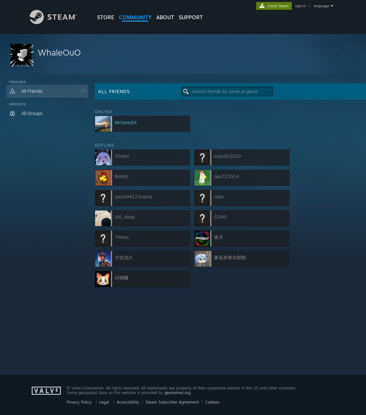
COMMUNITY (135, 17)
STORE (105, 17)
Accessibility (128, 402)
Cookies (212, 402)
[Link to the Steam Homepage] (58, 22)
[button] (183, 54)
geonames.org (177, 392)
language (321, 6)
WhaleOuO (59, 52)
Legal (104, 402)
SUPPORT (191, 17)
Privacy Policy (79, 402)
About (165, 17)
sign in (300, 6)
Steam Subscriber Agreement (172, 402)
